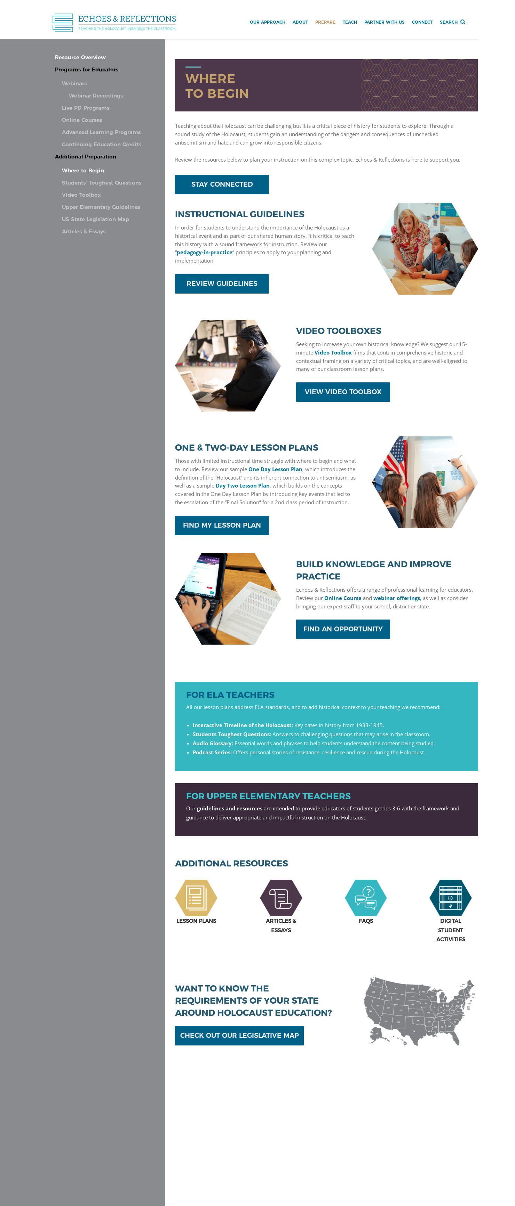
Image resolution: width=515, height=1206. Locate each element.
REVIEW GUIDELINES (222, 284)
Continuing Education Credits (101, 145)
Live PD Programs (85, 108)
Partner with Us (384, 22)
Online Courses (82, 120)
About (300, 22)
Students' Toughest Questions (101, 183)
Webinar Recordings (96, 96)
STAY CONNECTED (222, 184)
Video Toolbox (81, 195)
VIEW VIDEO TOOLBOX (343, 392)
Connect (422, 22)
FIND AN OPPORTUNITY (343, 629)
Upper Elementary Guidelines (101, 207)
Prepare (325, 22)
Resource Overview (80, 58)
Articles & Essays (83, 232)
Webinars (74, 84)
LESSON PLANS (196, 921)
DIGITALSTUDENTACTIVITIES (450, 930)
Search (449, 22)
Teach (350, 22)
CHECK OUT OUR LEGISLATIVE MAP (239, 1036)
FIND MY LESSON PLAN (222, 525)
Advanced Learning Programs (101, 132)
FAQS (366, 921)
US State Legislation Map (95, 220)
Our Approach (267, 22)
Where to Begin (83, 171)
